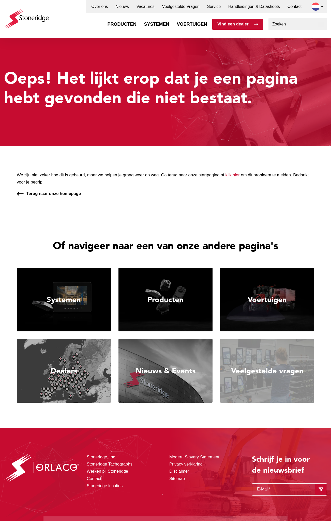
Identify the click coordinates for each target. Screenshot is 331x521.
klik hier (232, 175)
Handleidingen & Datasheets (254, 7)
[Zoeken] (321, 24)
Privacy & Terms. (113, 506)
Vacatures (146, 7)
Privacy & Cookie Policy (184, 500)
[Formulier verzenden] (320, 489)
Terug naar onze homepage (53, 193)
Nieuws (122, 7)
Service (214, 7)
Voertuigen (192, 24)
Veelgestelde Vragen (181, 7)
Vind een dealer (232, 24)
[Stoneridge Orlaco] (26, 16)
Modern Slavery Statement (194, 457)
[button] (316, 7)
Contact (295, 7)
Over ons (99, 7)
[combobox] (297, 24)
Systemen (156, 24)
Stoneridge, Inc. (101, 457)
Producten (121, 24)
